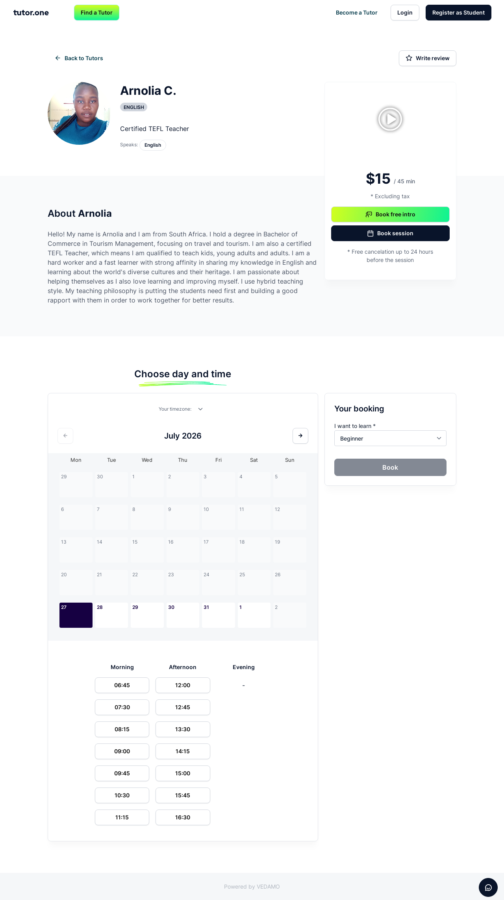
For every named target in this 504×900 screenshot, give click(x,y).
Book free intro (390, 214)
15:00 (182, 773)
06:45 (122, 685)
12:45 (182, 707)
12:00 (182, 685)
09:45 (122, 773)
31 (206, 607)
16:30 (182, 817)
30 (171, 607)
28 (100, 607)
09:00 (122, 751)
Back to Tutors (78, 58)
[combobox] (201, 411)
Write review (428, 58)
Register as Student (458, 12)
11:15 (122, 817)
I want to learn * (355, 425)
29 (135, 607)
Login (405, 12)
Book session (390, 233)
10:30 (122, 795)
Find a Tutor (97, 12)
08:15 (122, 729)
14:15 (183, 751)
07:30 (122, 707)
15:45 (182, 795)
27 (64, 607)
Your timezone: (175, 409)
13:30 (182, 729)
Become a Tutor (357, 12)
